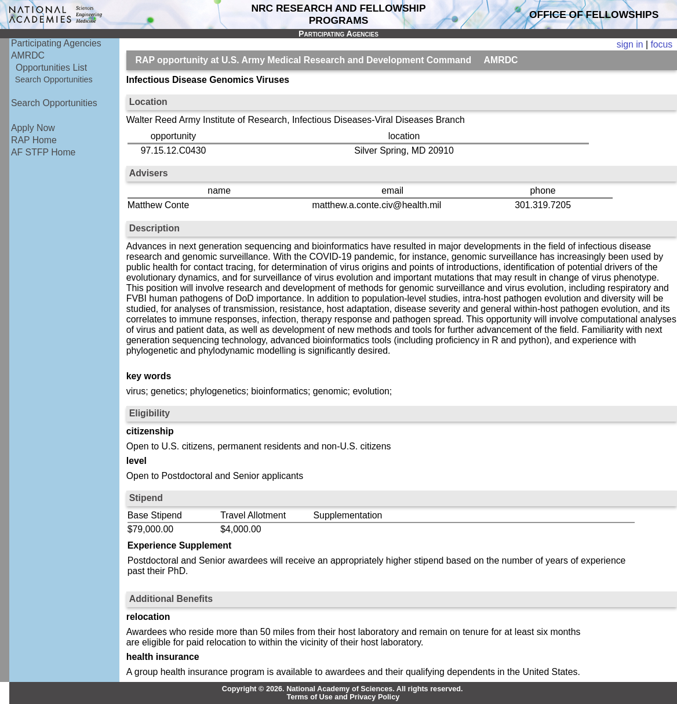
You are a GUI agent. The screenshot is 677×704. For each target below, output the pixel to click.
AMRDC (28, 55)
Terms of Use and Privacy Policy (343, 697)
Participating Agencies (56, 43)
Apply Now (33, 128)
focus (661, 44)
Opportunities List (51, 67)
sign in (630, 44)
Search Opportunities (54, 79)
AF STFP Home (43, 152)
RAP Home (34, 140)
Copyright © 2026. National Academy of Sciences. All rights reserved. (342, 689)
